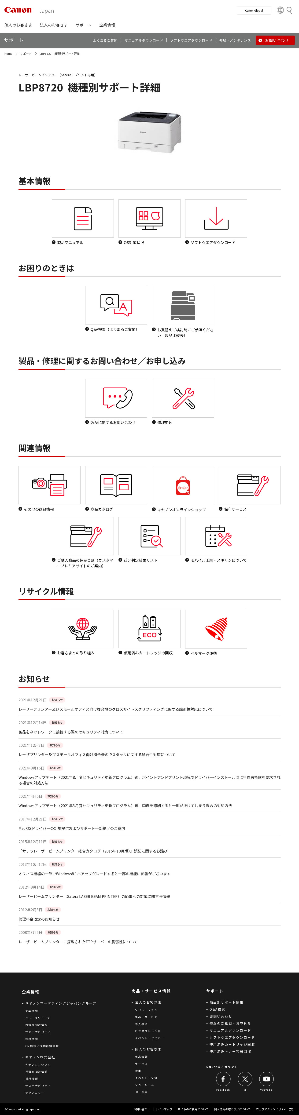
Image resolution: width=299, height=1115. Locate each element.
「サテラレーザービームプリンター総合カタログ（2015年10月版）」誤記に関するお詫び (93, 851)
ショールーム (144, 1085)
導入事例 (141, 1024)
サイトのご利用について (193, 1109)
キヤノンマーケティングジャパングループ (61, 1003)
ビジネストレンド (148, 1031)
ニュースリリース (38, 1018)
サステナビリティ (38, 1032)
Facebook (223, 1089)
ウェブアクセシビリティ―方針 (275, 1109)
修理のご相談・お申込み (230, 1023)
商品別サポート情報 (227, 1002)
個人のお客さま (148, 1049)
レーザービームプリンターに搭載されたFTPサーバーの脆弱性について (78, 941)
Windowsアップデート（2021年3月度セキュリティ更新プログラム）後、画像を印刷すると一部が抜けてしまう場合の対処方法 (125, 805)
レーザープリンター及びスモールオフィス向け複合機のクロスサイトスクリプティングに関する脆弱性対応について (115, 709)
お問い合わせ (221, 1016)
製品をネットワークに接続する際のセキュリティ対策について (70, 732)
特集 (138, 1071)
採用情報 (31, 1039)
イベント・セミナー (149, 1038)
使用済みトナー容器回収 (230, 1051)
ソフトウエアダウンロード (232, 1037)
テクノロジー (34, 1093)
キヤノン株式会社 (40, 1057)
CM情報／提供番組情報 (42, 1046)
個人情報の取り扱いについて (232, 1109)
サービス (141, 1064)
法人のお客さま (148, 1002)
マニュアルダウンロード (230, 1030)
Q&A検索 (217, 1009)
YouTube (266, 1089)
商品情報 (141, 1057)
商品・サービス (146, 1017)
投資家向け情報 (36, 1025)
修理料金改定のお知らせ (39, 919)
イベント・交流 (146, 1078)
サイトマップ (163, 1109)
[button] (18, 25)
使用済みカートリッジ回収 (232, 1044)
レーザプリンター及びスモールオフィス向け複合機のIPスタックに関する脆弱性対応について (97, 754)
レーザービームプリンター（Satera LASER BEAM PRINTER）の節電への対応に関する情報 (94, 896)
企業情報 (31, 1011)
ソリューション (146, 1010)
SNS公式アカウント (222, 1067)
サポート (26, 53)
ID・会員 (141, 1092)
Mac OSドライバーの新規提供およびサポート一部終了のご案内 (71, 828)
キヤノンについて (38, 1065)
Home (8, 53)
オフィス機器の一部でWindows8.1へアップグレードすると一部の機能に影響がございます (94, 873)
